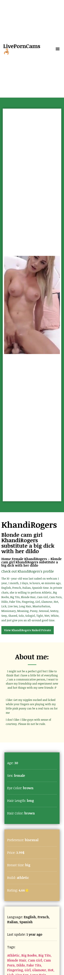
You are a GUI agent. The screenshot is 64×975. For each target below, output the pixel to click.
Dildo (20, 965)
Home (6, 559)
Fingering (15, 970)
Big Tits (44, 955)
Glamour (39, 970)
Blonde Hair (16, 960)
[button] (57, 49)
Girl (28, 970)
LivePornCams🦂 (21, 48)
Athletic (13, 955)
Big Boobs (29, 955)
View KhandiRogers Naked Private (27, 630)
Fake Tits (33, 965)
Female (17, 559)
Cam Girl (35, 960)
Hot (50, 970)
